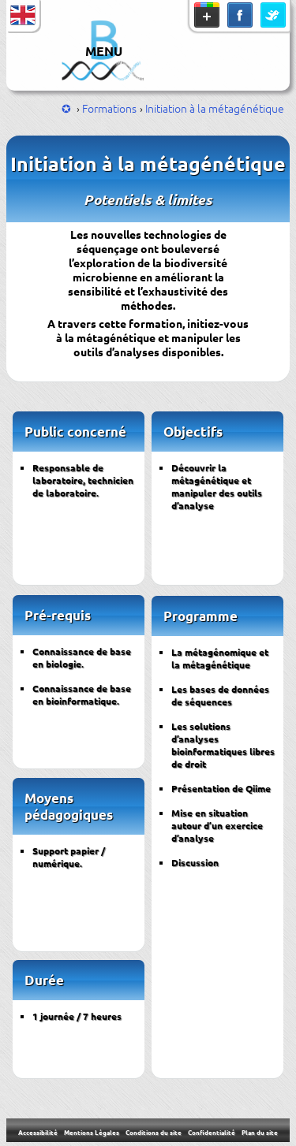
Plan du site (260, 1131)
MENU (103, 51)
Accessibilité (38, 1131)
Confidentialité (211, 1131)
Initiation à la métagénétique (214, 108)
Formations (109, 108)
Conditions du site (154, 1131)
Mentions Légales (91, 1131)
